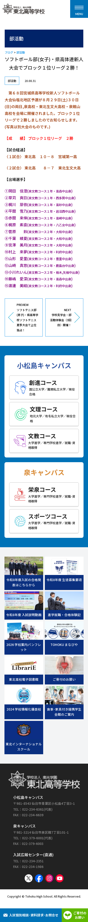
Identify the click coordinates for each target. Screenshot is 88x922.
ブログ (9, 52)
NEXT (60, 318)
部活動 (20, 52)
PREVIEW (28, 318)
